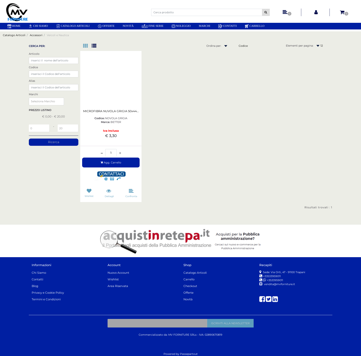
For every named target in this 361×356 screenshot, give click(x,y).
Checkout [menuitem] (190, 286)
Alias (32, 80)
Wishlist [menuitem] (113, 279)
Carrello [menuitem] (254, 26)
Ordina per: (213, 46)
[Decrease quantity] (102, 152)
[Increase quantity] (120, 153)
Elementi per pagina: (299, 45)
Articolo (34, 54)
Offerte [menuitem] (106, 26)
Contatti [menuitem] (227, 26)
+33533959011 (272, 276)
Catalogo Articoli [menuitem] (73, 26)
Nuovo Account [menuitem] (118, 272)
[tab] (87, 46)
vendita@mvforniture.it (279, 284)
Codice (33, 67)
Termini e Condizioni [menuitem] (46, 299)
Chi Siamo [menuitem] (38, 26)
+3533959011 (275, 280)
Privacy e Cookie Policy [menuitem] (48, 292)
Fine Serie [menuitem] (153, 26)
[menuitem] (14, 26)
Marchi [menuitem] (204, 25)
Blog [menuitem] (35, 286)
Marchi (33, 94)
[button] (266, 12)
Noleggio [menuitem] (181, 26)
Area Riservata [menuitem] (118, 286)
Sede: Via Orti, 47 (283, 272)
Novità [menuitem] (128, 25)
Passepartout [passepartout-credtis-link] (189, 354)
